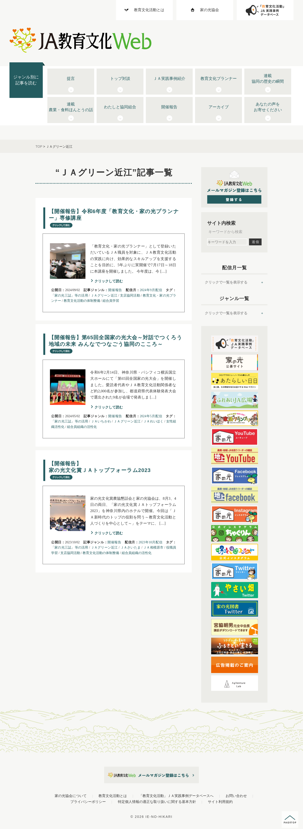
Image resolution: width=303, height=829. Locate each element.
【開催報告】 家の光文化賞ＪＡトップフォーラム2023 (100, 470)
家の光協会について (71, 796)
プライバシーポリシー (88, 802)
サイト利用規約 (220, 802)
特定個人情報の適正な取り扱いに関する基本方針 (157, 802)
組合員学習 (110, 300)
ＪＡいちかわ (101, 421)
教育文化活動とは (112, 796)
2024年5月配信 (151, 416)
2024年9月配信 (151, 290)
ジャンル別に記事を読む (26, 80)
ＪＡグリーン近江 (104, 295)
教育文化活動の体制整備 (82, 300)
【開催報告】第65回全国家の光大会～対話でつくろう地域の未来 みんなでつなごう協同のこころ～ (115, 344)
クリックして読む (108, 281)
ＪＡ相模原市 (153, 547)
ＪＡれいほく (153, 421)
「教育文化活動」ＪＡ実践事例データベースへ (176, 796)
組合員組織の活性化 (82, 427)
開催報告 (115, 290)
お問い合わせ (236, 796)
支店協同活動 (130, 295)
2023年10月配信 (151, 542)
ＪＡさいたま (130, 547)
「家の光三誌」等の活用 (69, 295)
